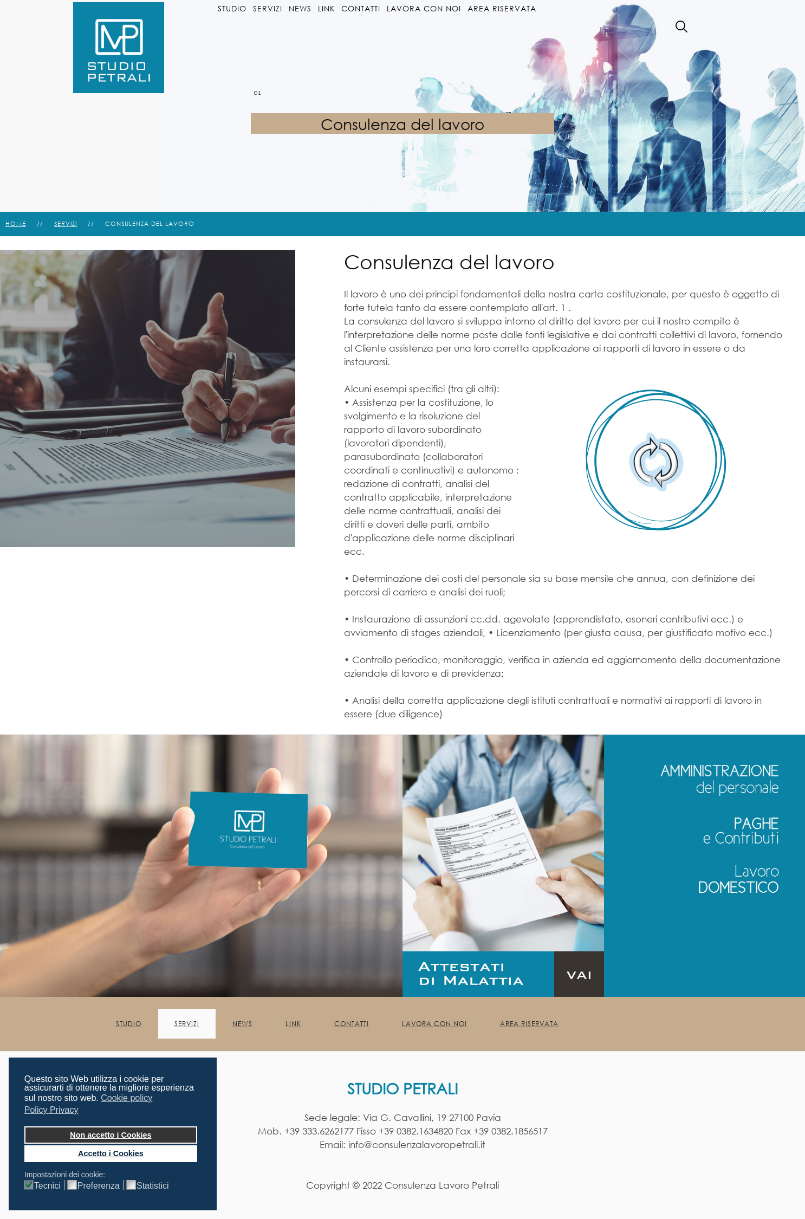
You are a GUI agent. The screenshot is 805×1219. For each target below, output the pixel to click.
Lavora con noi (424, 8)
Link (326, 8)
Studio (232, 8)
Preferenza (98, 1186)
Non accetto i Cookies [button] (110, 1135)
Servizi (267, 8)
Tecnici (47, 1186)
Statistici (153, 1186)
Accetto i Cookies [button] (111, 1153)
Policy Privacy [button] (51, 1109)
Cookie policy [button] (126, 1098)
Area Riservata (502, 8)
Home (15, 223)
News (300, 8)
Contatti (360, 8)
